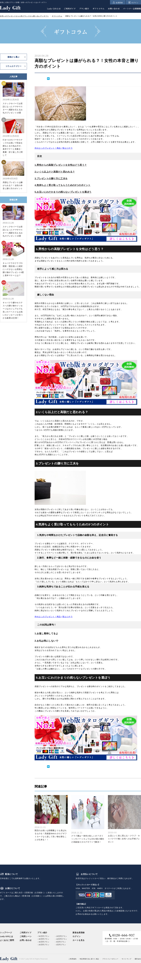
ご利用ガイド (26, 932)
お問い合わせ (26, 940)
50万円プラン (44, 936)
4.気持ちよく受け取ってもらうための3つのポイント (62, 185)
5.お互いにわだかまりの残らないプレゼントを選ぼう (63, 192)
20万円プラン (44, 945)
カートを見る (79, 940)
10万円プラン (61, 939)
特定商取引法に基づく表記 (89, 959)
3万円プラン (61, 945)
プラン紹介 (42, 932)
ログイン (76, 936)
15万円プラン (61, 936)
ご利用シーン (26, 936)
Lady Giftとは (6, 936)
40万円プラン (44, 939)
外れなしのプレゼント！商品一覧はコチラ (54, 148)
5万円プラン (61, 942)
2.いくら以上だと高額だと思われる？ (55, 171)
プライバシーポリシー (110, 959)
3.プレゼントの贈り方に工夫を (51, 178)
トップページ (6, 932)
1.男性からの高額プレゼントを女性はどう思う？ (61, 165)
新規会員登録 (79, 932)
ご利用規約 (72, 959)
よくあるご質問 (7, 940)
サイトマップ (126, 959)
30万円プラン (44, 942)
